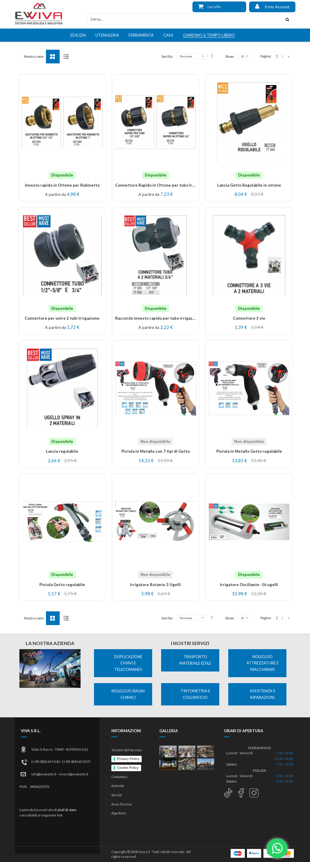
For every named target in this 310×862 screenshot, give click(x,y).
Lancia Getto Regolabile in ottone (249, 185)
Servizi (116, 795)
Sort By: (167, 56)
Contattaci (119, 777)
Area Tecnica (121, 804)
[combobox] (183, 19)
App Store (118, 813)
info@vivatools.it (43, 774)
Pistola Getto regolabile (62, 584)
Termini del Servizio (126, 750)
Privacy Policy (128, 759)
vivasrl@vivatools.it (73, 774)
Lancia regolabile (62, 451)
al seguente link (50, 815)
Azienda (117, 786)
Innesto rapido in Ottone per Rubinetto (62, 185)
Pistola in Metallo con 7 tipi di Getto (155, 451)
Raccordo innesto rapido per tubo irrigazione (158, 318)
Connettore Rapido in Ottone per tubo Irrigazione (162, 185)
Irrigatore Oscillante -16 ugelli (249, 584)
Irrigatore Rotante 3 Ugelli (155, 584)
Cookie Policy (128, 767)
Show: (230, 56)
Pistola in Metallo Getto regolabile (249, 451)
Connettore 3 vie (249, 318)
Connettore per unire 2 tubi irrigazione (62, 318)
